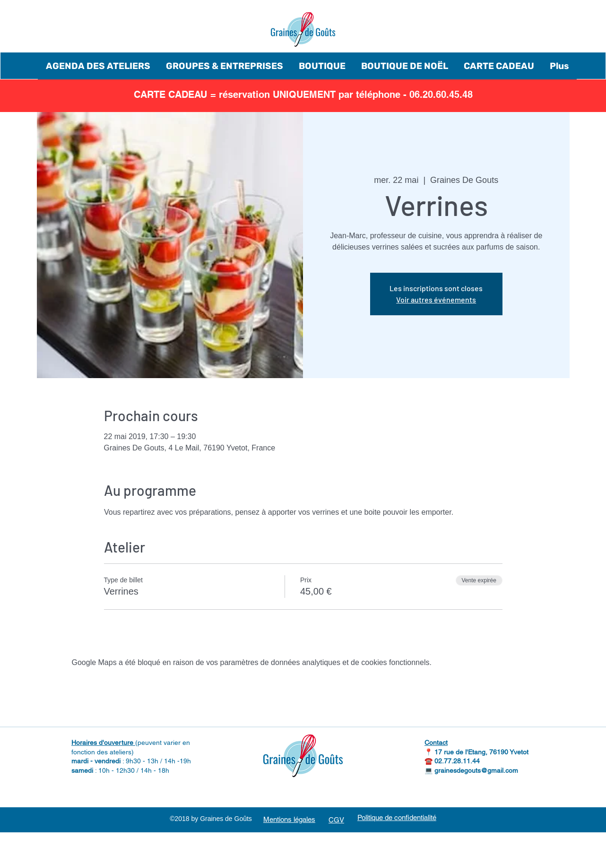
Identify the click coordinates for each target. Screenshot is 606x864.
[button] (98, 65)
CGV (336, 820)
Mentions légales (289, 819)
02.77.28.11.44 (457, 761)
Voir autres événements (436, 299)
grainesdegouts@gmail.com (476, 770)
